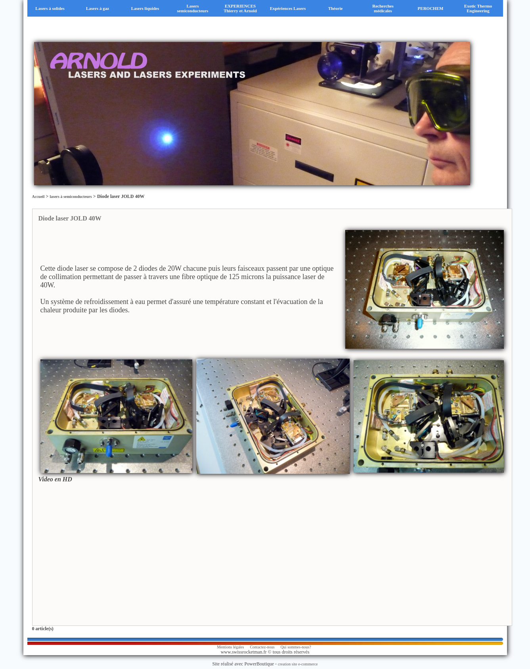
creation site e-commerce (298, 664)
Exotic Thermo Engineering (478, 8)
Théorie (335, 8)
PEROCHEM (431, 8)
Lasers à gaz (97, 8)
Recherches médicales (383, 8)
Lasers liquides (145, 8)
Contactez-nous (262, 647)
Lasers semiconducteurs (193, 8)
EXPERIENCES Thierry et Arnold (240, 8)
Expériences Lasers (288, 8)
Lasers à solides (49, 8)
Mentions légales (230, 647)
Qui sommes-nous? (296, 647)
